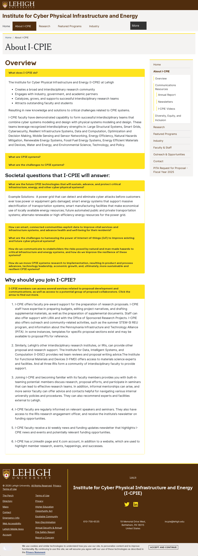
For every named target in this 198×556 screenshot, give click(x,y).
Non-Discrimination (45, 522)
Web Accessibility (12, 523)
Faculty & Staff (163, 147)
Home (7, 26)
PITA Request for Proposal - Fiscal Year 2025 (171, 170)
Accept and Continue (163, 547)
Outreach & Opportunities (170, 154)
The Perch (8, 495)
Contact (164, 161)
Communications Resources (165, 87)
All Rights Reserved (41, 485)
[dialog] (99, 549)
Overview (161, 78)
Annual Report (167, 95)
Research (45, 26)
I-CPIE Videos (166, 108)
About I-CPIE (23, 26)
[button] (192, 5)
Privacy (57, 485)
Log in (133, 477)
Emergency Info (11, 517)
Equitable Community (46, 516)
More (137, 25)
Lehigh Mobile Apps (13, 528)
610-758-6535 (91, 521)
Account (7, 534)
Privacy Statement (35, 552)
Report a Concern (44, 537)
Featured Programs (70, 26)
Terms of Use (10, 489)
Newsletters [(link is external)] (167, 101)
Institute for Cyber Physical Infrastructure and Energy (70, 15)
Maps (5, 506)
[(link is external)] (126, 505)
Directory (7, 501)
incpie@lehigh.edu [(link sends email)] (174, 518)
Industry (94, 26)
